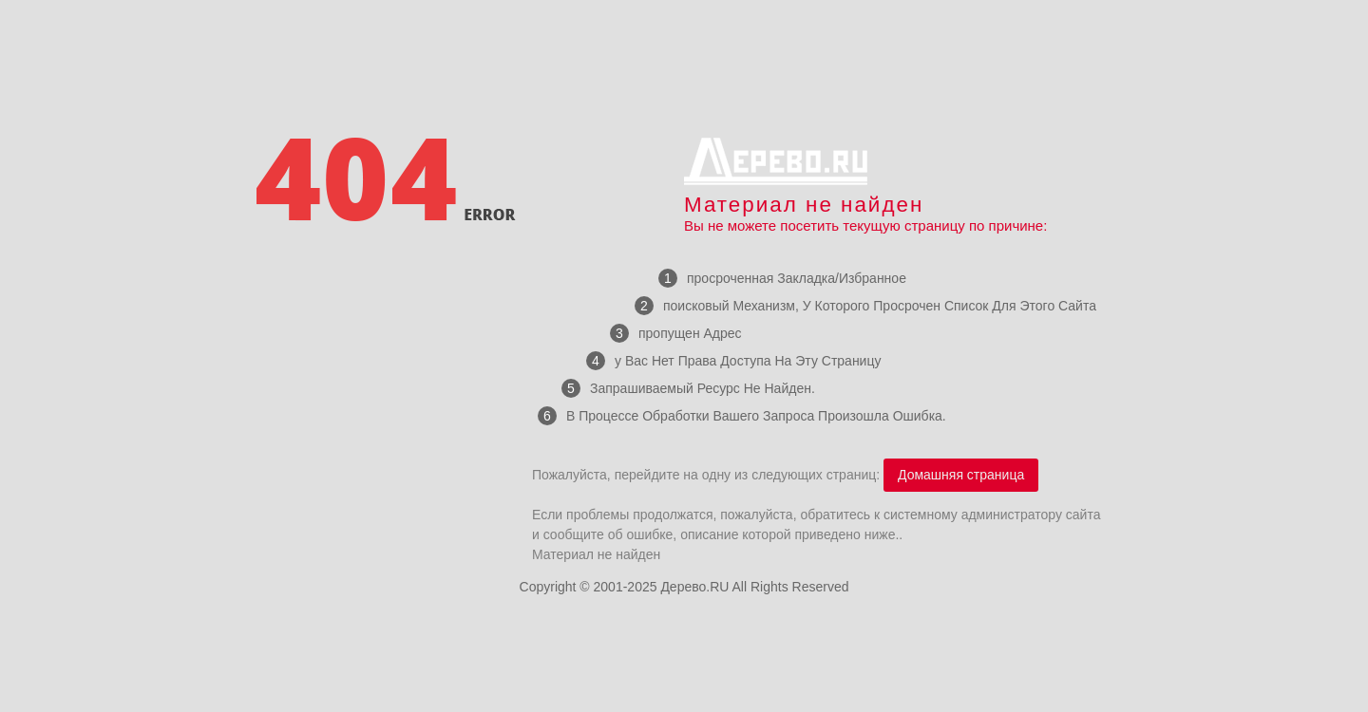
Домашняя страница (961, 474)
